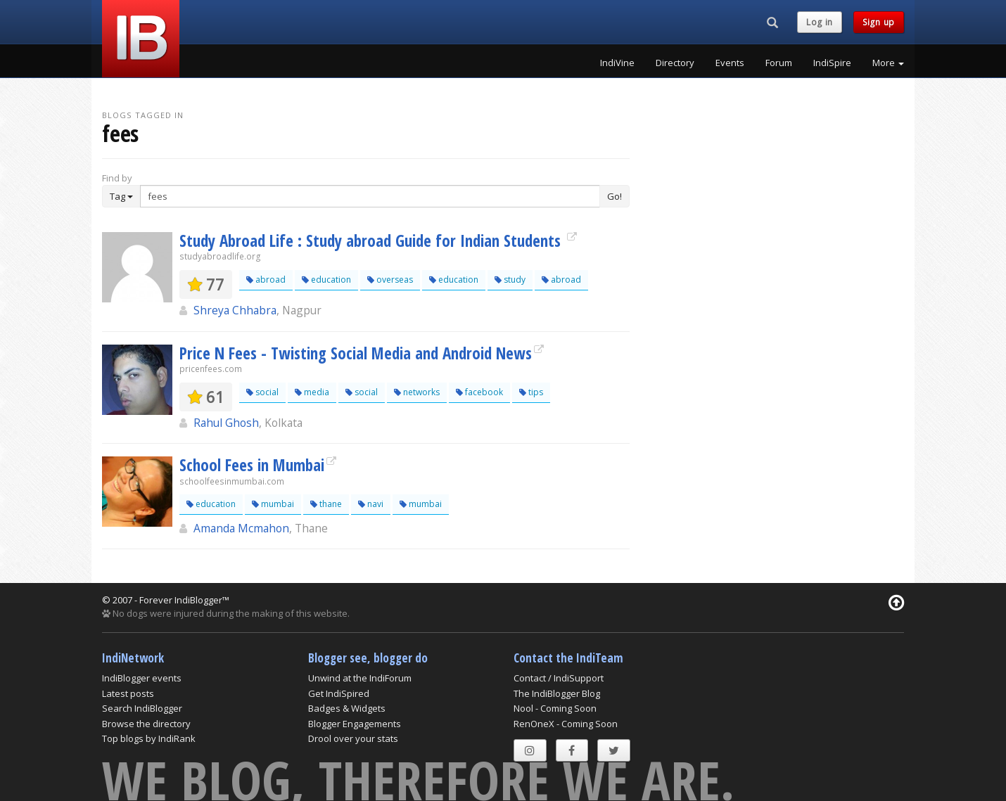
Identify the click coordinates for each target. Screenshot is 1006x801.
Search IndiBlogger (142, 708)
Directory (675, 62)
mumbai (273, 504)
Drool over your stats (353, 738)
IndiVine (617, 62)
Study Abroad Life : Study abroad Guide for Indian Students (372, 240)
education (326, 280)
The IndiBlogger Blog (557, 693)
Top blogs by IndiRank (149, 738)
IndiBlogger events (142, 678)
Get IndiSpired (338, 693)
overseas (390, 280)
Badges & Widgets (347, 708)
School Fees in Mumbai (251, 465)
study (510, 280)
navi (370, 504)
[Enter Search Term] (370, 196)
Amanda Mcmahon (241, 528)
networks (417, 392)
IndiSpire (832, 62)
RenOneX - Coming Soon (566, 723)
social (262, 392)
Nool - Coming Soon (555, 708)
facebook (479, 392)
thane (326, 504)
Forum (778, 62)
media (312, 392)
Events (729, 62)
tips (531, 392)
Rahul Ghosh (226, 422)
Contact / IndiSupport (559, 678)
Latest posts (128, 693)
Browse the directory (146, 723)
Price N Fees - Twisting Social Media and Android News (355, 353)
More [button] (888, 62)
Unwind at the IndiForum (360, 678)
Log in (819, 22)
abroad (266, 280)
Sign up (878, 22)
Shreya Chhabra (234, 310)
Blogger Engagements (354, 723)
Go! (614, 196)
